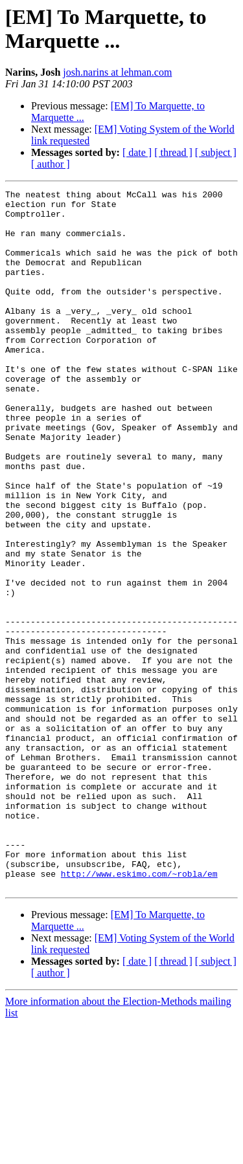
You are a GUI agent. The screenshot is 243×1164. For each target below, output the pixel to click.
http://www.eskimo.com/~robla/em (139, 1011)
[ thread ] (173, 152)
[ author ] (50, 164)
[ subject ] (216, 152)
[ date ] (137, 152)
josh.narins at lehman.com (117, 72)
